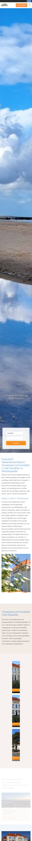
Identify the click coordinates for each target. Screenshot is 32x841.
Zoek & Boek (21, 5)
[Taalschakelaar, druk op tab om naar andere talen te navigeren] (29, 1)
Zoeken (16, 443)
